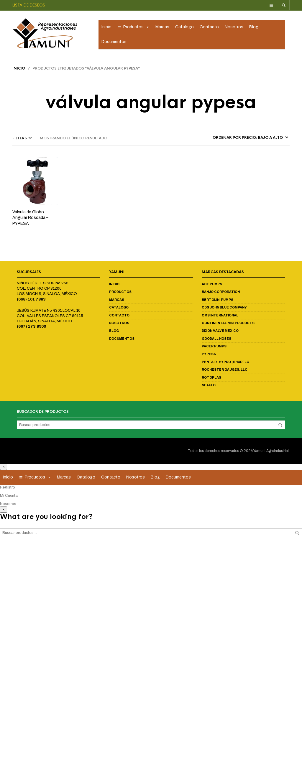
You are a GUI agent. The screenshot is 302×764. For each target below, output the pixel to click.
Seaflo (209, 386)
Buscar (280, 426)
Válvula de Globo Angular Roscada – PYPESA (30, 219)
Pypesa (209, 355)
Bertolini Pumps (217, 300)
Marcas (162, 27)
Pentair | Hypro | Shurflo (225, 362)
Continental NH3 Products (228, 324)
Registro (7, 488)
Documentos (114, 42)
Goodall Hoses (216, 339)
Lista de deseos (28, 5)
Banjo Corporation (221, 292)
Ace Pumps (212, 285)
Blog (253, 27)
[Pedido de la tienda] (250, 138)
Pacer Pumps (214, 347)
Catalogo (184, 27)
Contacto (209, 27)
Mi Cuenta (9, 496)
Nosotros (234, 27)
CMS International (220, 316)
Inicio (106, 27)
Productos (136, 27)
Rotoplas (211, 378)
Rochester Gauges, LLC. (225, 370)
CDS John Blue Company (224, 308)
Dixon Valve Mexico (220, 331)
